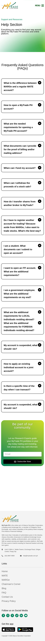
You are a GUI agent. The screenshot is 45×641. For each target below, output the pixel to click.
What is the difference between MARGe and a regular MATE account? (20, 86)
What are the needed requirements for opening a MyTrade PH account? (18, 127)
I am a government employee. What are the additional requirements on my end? (19, 294)
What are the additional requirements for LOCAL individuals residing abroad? (19, 316)
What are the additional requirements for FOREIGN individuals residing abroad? (19, 327)
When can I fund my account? (19, 168)
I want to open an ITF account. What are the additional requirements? (20, 271)
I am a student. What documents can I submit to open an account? (18, 249)
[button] (22, 86)
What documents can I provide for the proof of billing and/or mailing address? (20, 149)
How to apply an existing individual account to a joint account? (18, 367)
